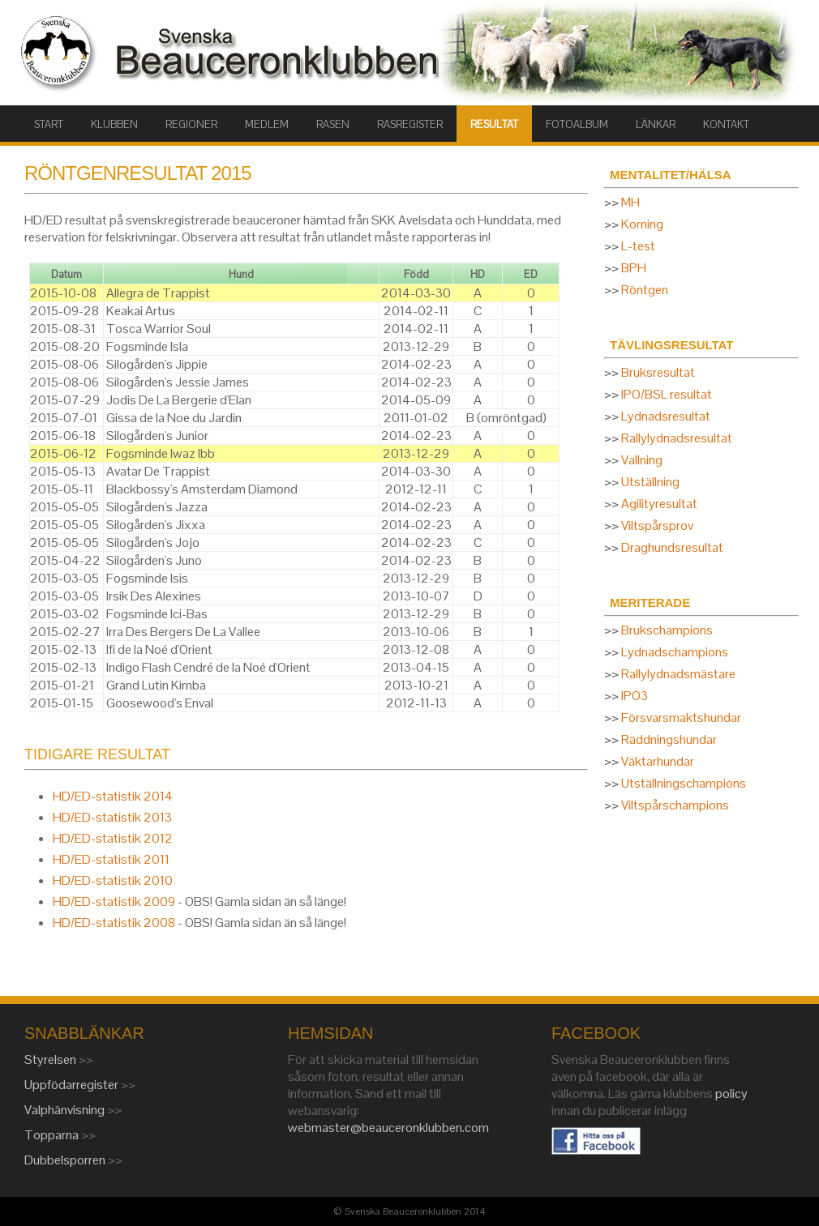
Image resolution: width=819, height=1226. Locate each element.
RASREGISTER (410, 124)
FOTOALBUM (577, 124)
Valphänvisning (65, 1109)
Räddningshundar (669, 739)
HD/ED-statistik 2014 (113, 796)
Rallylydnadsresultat (676, 437)
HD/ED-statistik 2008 (114, 922)
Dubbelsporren (66, 1159)
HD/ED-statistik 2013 (112, 817)
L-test (638, 245)
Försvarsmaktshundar (681, 717)
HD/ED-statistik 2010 (113, 880)
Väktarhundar (657, 761)
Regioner (191, 124)
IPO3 (634, 695)
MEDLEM (267, 124)
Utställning (650, 481)
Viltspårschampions (675, 805)
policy (731, 1093)
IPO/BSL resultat (666, 394)
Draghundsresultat (672, 547)
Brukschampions (667, 630)
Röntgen (644, 289)
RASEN (332, 124)
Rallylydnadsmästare (678, 673)
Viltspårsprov (657, 525)
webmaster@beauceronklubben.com (388, 1127)
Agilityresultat (659, 503)
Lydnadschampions (674, 651)
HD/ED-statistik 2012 (113, 838)
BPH (633, 267)
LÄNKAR (655, 124)
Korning (642, 224)
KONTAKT (726, 124)
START (48, 124)
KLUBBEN (114, 124)
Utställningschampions (683, 783)
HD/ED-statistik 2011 (111, 859)
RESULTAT (494, 124)
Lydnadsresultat (665, 416)
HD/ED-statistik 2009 (114, 901)
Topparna (52, 1134)
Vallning (641, 459)
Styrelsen (51, 1059)
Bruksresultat (658, 372)
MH (630, 202)
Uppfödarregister (72, 1084)
